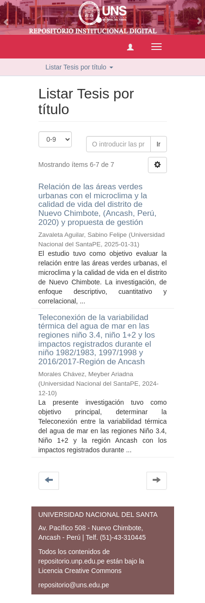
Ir (158, 144)
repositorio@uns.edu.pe (74, 585)
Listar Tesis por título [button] (79, 67)
